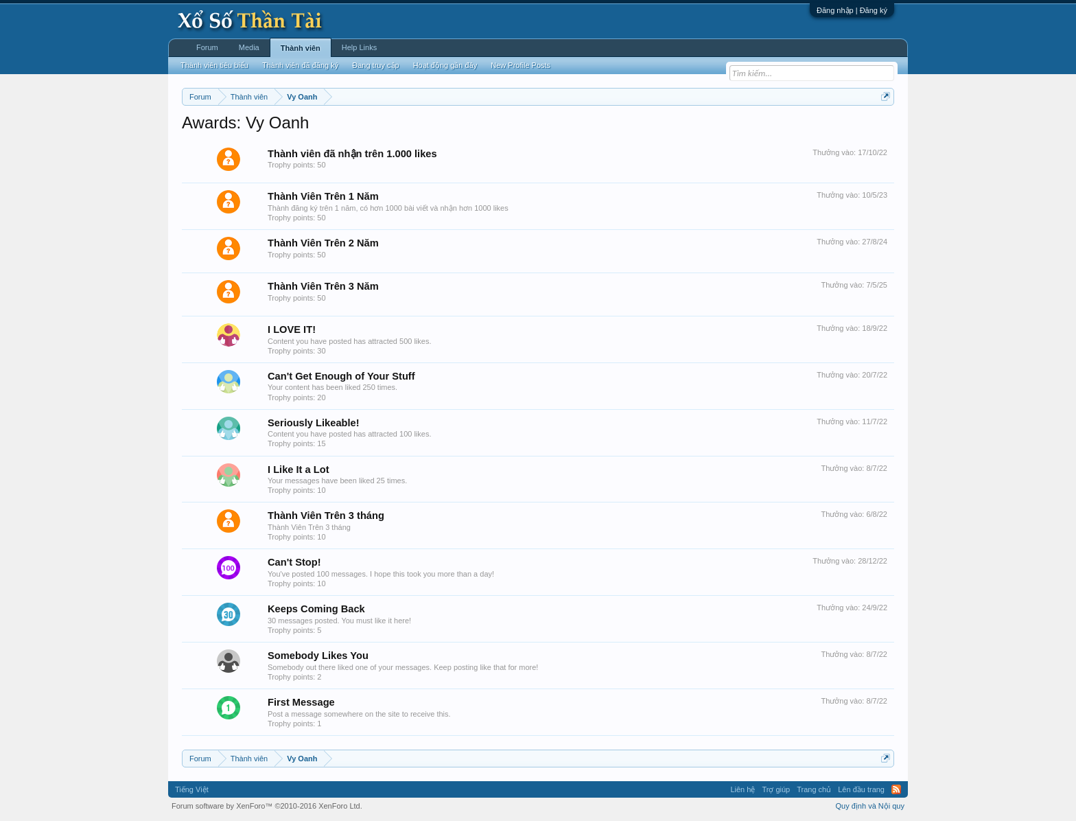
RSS (896, 789)
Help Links (359, 47)
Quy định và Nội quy (870, 806)
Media (249, 47)
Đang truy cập (375, 65)
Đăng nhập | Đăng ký (852, 10)
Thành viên (300, 48)
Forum (207, 47)
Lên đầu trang (861, 789)
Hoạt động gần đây (445, 65)
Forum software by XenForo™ (267, 806)
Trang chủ (814, 789)
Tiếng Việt (192, 789)
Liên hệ (742, 789)
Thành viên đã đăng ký (300, 65)
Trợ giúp (776, 789)
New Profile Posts (520, 65)
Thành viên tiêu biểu (214, 65)
